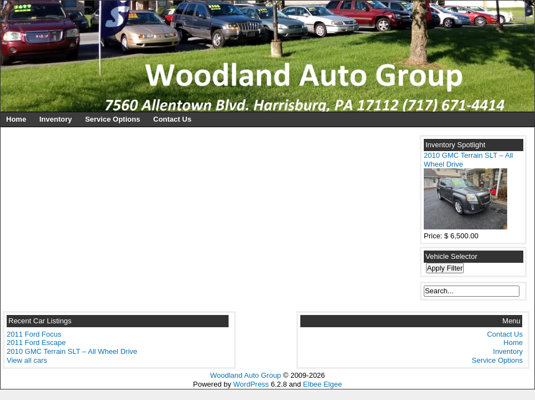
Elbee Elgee (322, 384)
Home (16, 119)
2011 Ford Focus (34, 334)
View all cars (27, 360)
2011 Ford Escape (36, 342)
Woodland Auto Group (245, 375)
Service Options (112, 119)
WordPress (251, 384)
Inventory (55, 119)
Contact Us (172, 119)
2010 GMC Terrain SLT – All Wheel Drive (72, 351)
